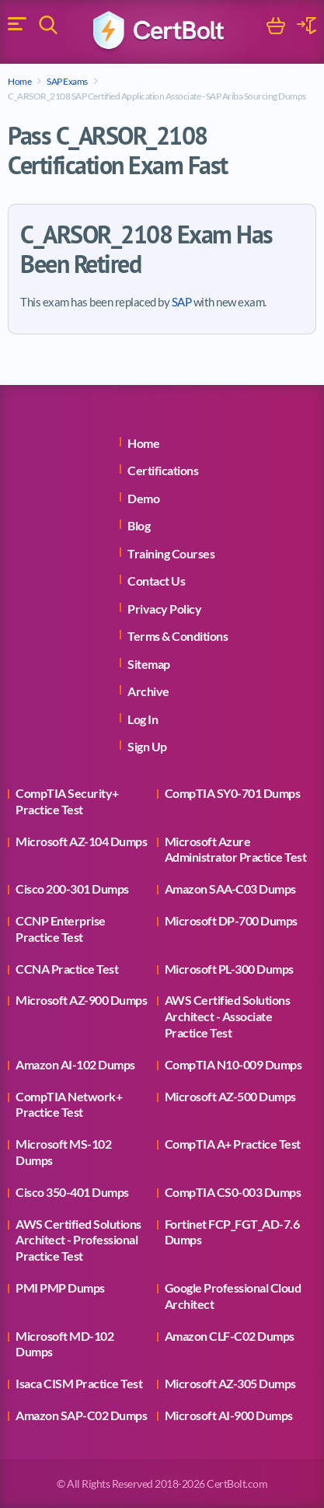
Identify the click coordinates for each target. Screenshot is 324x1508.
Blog (138, 525)
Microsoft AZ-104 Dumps (81, 841)
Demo (143, 498)
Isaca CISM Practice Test (79, 1383)
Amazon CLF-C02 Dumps (229, 1335)
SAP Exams (67, 81)
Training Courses (170, 553)
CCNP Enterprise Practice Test (61, 928)
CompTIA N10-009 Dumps (233, 1064)
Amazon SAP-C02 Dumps (81, 1415)
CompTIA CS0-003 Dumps (233, 1191)
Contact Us (156, 580)
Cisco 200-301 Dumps (72, 888)
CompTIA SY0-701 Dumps (233, 792)
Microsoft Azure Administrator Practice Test (236, 849)
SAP (182, 302)
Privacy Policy (164, 608)
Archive (148, 691)
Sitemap (148, 663)
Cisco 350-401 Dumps (72, 1191)
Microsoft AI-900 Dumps (229, 1415)
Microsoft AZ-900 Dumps (81, 999)
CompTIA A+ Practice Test (233, 1143)
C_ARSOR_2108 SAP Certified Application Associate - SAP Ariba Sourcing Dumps (157, 96)
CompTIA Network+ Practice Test (69, 1104)
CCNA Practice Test (67, 968)
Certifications (162, 470)
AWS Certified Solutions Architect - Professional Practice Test (78, 1240)
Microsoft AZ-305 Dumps (230, 1383)
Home (19, 81)
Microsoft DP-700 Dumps (231, 920)
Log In (142, 719)
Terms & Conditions (177, 635)
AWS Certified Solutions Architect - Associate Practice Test (228, 1016)
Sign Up (147, 746)
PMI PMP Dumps (60, 1287)
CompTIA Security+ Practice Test (67, 801)
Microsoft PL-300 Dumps (229, 968)
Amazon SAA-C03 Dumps (230, 888)
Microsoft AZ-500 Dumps (230, 1096)
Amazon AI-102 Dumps (75, 1064)
